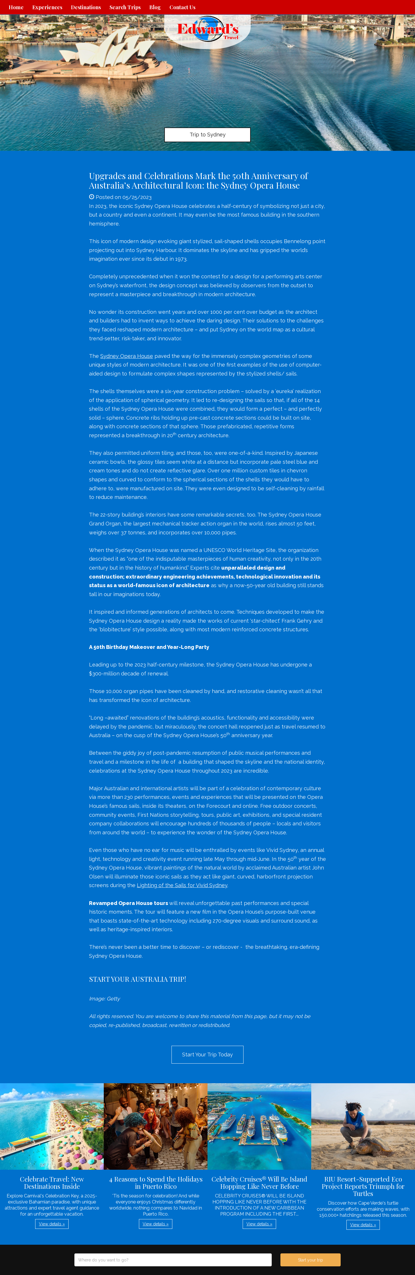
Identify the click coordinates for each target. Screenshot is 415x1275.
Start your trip (310, 1260)
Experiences (47, 7)
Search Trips (125, 7)
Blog (155, 7)
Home (16, 7)
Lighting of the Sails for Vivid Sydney (182, 885)
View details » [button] (52, 1224)
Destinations (86, 7)
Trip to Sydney (208, 135)
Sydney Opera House (126, 356)
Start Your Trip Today (207, 1054)
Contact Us (182, 7)
